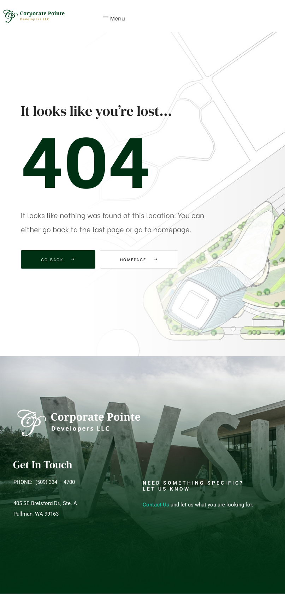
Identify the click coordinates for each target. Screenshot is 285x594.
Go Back (58, 259)
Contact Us (156, 505)
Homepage (139, 259)
